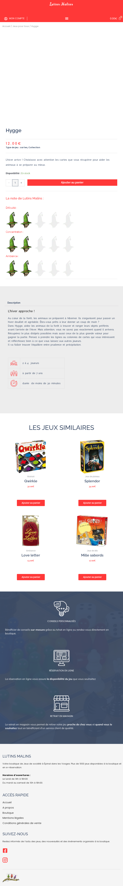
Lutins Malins (61, 4)
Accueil (6, 26)
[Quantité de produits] (15, 182)
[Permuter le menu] (66, 18)
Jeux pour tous (21, 26)
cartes (23, 147)
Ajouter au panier (72, 182)
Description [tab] (13, 302)
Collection (34, 147)
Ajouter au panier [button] (31, 502)
